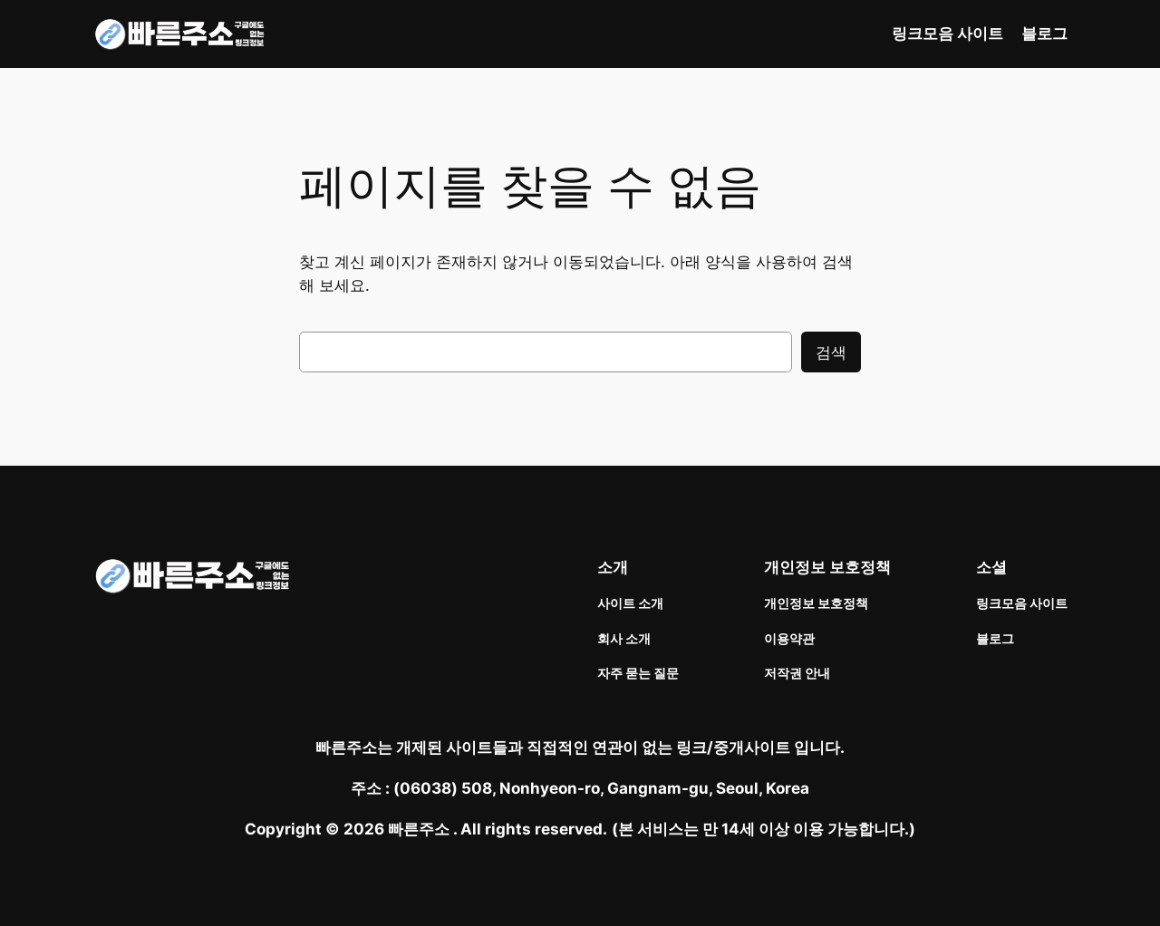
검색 (831, 352)
